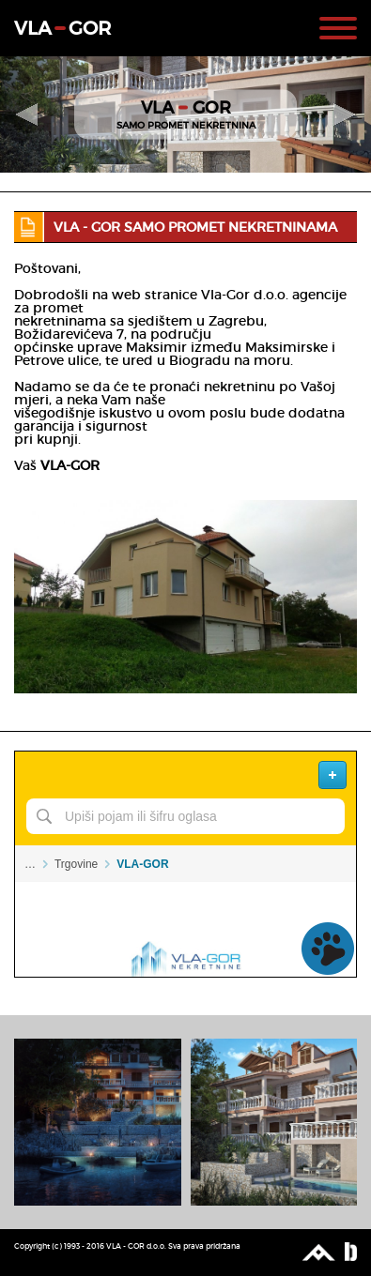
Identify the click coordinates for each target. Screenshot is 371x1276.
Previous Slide (26, 114)
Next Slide (345, 114)
